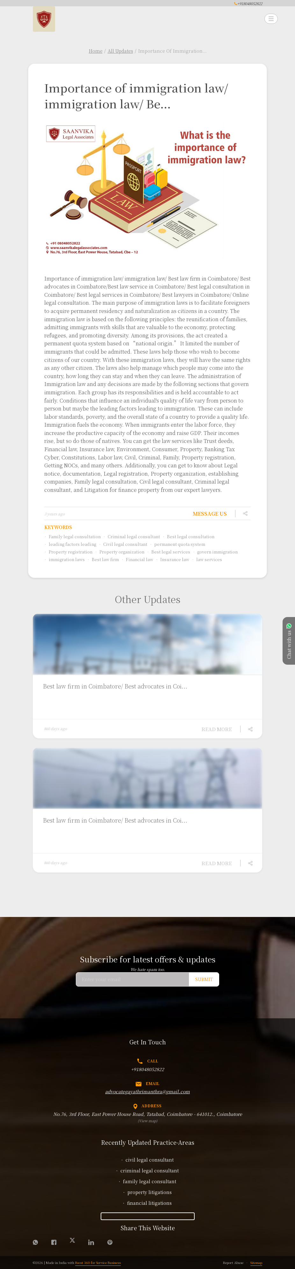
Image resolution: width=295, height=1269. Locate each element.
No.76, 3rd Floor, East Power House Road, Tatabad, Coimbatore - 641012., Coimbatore (147, 1114)
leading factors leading (70, 544)
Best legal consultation (188, 536)
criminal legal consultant (149, 1170)
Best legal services (168, 552)
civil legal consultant (150, 1160)
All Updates (120, 51)
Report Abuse (233, 1262)
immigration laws (64, 559)
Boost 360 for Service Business (98, 1262)
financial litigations (149, 1203)
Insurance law (172, 559)
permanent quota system (177, 544)
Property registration (68, 552)
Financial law (137, 559)
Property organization (119, 552)
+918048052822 (147, 1069)
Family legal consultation (72, 536)
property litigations (149, 1192)
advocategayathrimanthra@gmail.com (147, 1091)
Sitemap (256, 1262)
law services (207, 559)
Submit (204, 979)
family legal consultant (149, 1181)
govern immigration (215, 552)
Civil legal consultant (123, 544)
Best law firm (103, 559)
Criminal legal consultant (131, 536)
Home (96, 51)
